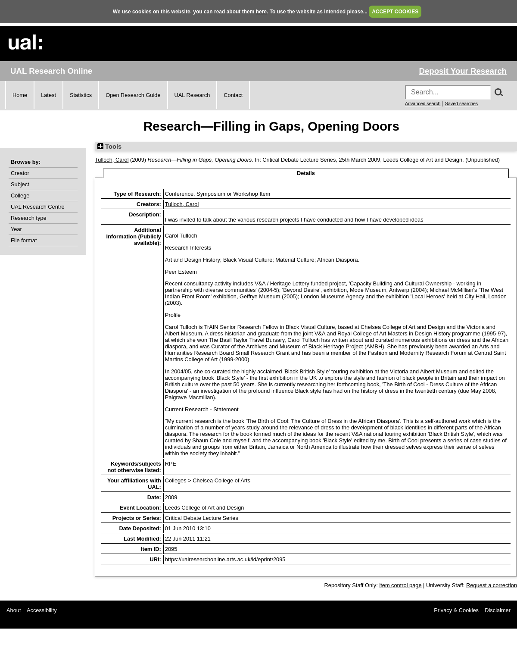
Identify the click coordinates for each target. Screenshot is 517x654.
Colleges (176, 480)
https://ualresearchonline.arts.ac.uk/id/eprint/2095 (225, 559)
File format (24, 240)
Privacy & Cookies (456, 610)
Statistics (81, 95)
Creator (20, 173)
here (261, 12)
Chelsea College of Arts (221, 480)
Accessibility (42, 610)
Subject (20, 184)
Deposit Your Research (463, 70)
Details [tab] (306, 173)
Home (19, 95)
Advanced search (422, 103)
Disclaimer (498, 610)
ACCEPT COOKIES (395, 12)
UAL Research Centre (38, 206)
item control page (400, 585)
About (13, 610)
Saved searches (461, 103)
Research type (29, 218)
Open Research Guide (133, 95)
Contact (233, 95)
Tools (109, 146)
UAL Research (192, 95)
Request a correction (491, 585)
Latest (48, 95)
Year (16, 229)
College (20, 195)
